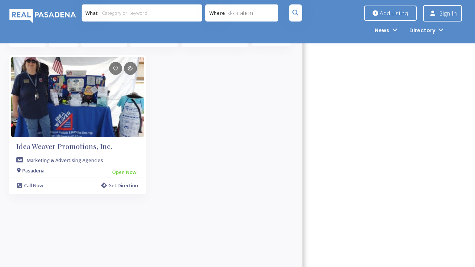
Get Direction (119, 185)
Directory (422, 30)
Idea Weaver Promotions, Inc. (64, 146)
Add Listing (390, 13)
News (382, 30)
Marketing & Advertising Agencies (65, 160)
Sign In (448, 13)
